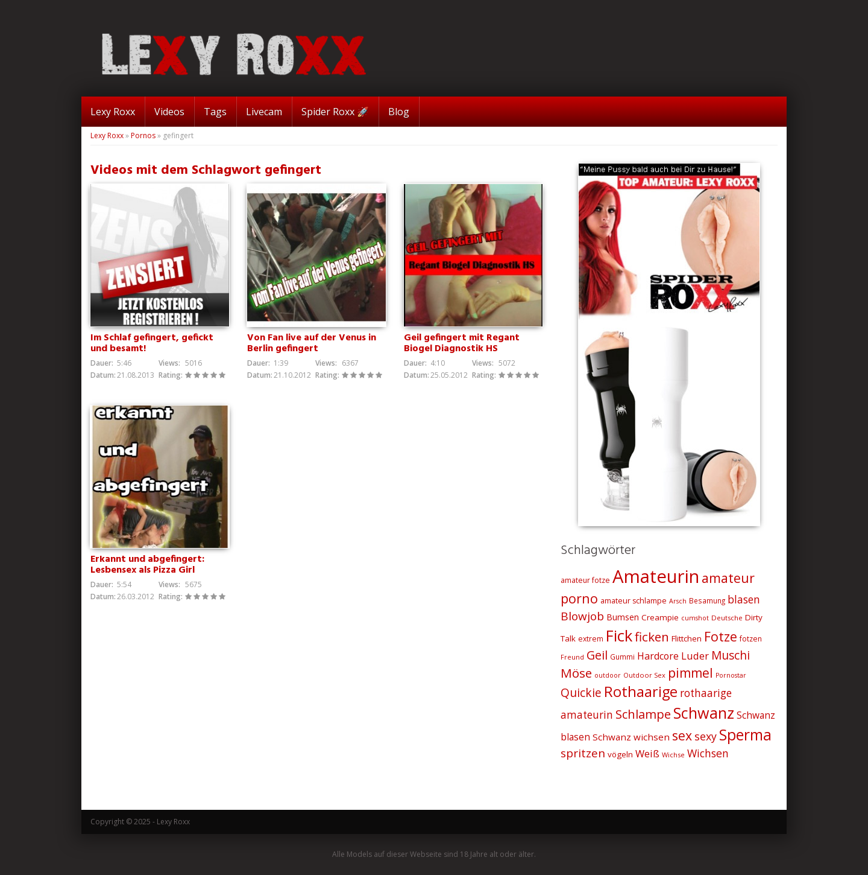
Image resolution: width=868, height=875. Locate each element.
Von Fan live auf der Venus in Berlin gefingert (311, 343)
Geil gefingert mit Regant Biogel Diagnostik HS (462, 343)
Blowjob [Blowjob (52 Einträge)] (582, 616)
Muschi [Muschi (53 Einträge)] (730, 655)
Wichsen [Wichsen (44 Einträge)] (708, 753)
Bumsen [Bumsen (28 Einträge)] (622, 617)
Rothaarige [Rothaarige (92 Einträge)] (641, 691)
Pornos (143, 135)
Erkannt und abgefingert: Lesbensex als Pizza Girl (147, 565)
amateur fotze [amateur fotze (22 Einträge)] (585, 580)
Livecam (264, 111)
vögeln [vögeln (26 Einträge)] (620, 754)
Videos (169, 111)
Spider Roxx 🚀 (335, 111)
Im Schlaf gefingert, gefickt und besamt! (151, 343)
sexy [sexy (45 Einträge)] (705, 736)
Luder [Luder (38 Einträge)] (695, 656)
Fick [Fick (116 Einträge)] (619, 635)
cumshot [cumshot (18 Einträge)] (695, 618)
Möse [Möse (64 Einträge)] (576, 672)
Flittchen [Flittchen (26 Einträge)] (686, 638)
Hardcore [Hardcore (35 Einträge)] (658, 656)
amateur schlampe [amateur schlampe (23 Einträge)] (633, 601)
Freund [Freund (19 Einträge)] (572, 656)
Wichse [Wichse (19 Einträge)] (673, 754)
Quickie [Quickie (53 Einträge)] (581, 693)
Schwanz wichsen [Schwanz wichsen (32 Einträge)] (631, 737)
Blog (398, 111)
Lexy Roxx (112, 111)
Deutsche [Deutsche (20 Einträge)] (727, 617)
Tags (215, 111)
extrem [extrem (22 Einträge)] (590, 639)
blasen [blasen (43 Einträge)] (744, 599)
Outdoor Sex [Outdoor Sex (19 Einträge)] (644, 674)
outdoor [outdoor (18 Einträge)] (607, 675)
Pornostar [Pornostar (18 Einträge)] (730, 675)
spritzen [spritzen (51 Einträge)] (583, 753)
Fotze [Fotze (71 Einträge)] (720, 636)
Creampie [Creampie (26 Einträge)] (660, 617)
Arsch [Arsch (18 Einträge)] (678, 601)
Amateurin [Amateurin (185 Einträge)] (655, 576)
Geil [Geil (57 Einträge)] (597, 655)
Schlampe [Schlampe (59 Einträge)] (643, 714)
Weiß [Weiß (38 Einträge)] (647, 753)
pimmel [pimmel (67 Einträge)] (690, 672)
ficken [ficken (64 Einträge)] (652, 636)
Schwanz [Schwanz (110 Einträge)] (703, 712)
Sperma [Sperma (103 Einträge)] (745, 735)
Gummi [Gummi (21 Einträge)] (622, 656)
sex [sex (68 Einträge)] (682, 735)
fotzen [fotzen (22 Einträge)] (751, 639)
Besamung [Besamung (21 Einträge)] (707, 600)
